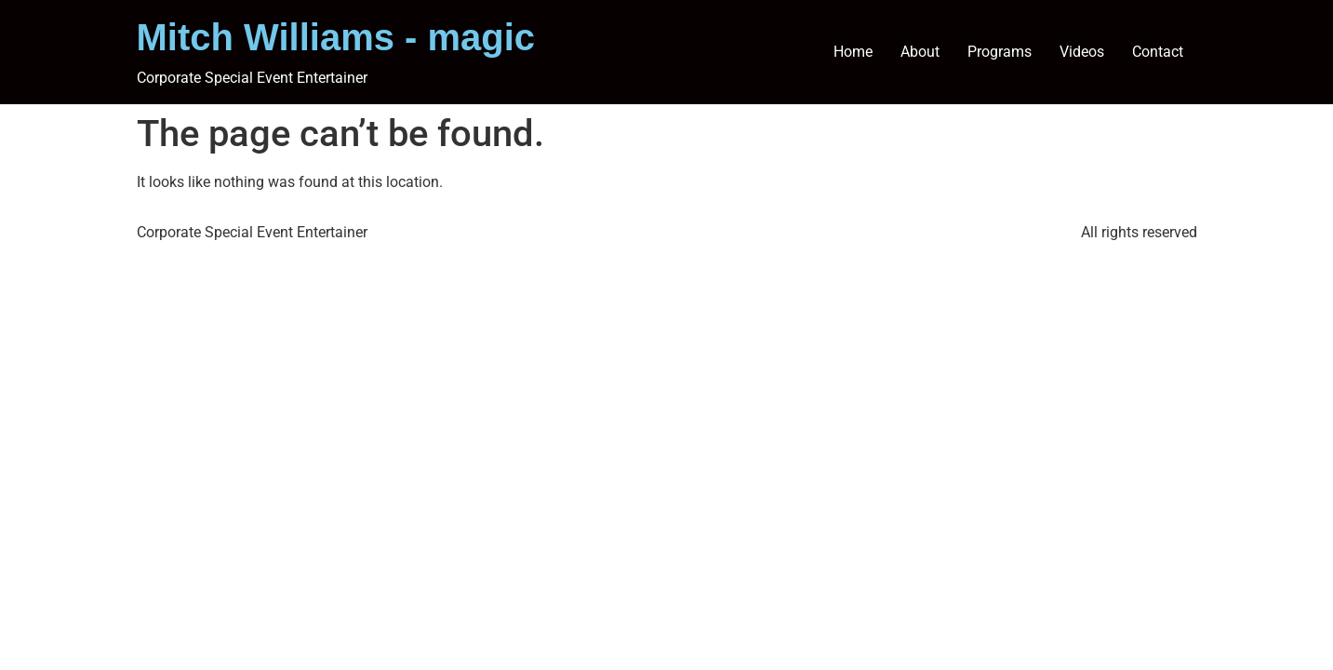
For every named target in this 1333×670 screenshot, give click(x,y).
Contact (1157, 51)
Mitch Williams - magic (336, 37)
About (920, 51)
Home (853, 51)
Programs (999, 51)
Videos (1082, 51)
